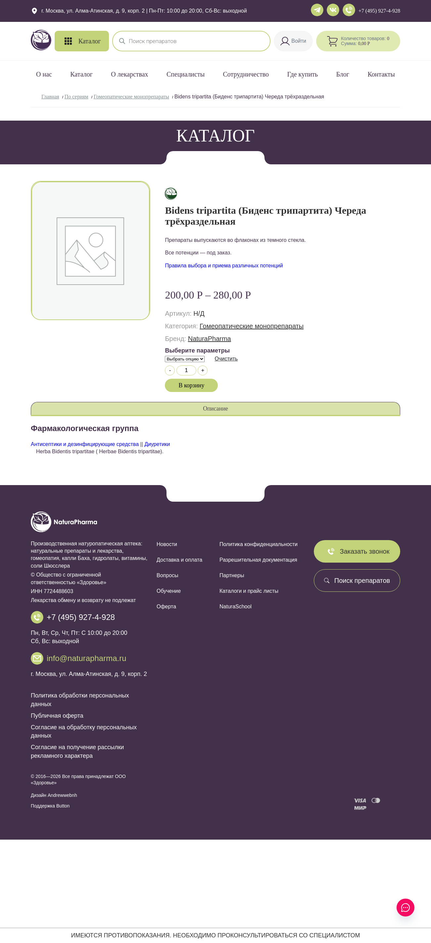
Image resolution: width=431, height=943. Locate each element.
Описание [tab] (215, 408)
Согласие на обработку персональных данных (84, 731)
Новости (167, 544)
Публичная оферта (57, 715)
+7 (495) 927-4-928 (379, 11)
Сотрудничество (246, 74)
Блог (342, 74)
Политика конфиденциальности (258, 544)
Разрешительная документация (258, 560)
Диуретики (157, 444)
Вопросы (167, 575)
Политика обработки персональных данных (80, 699)
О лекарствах (129, 74)
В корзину (192, 385)
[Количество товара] (186, 370)
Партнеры (231, 575)
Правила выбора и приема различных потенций (224, 265)
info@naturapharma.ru (86, 658)
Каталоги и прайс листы (248, 591)
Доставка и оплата (179, 560)
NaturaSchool (235, 606)
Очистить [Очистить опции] (226, 358)
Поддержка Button (50, 805)
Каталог (81, 74)
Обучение (169, 591)
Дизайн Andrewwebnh (54, 795)
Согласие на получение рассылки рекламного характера (77, 751)
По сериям (76, 96)
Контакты (381, 74)
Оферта (166, 606)
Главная (50, 96)
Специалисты (186, 74)
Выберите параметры (197, 350)
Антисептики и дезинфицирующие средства (85, 444)
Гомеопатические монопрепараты (131, 96)
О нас (44, 74)
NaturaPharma (209, 338)
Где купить (302, 74)
